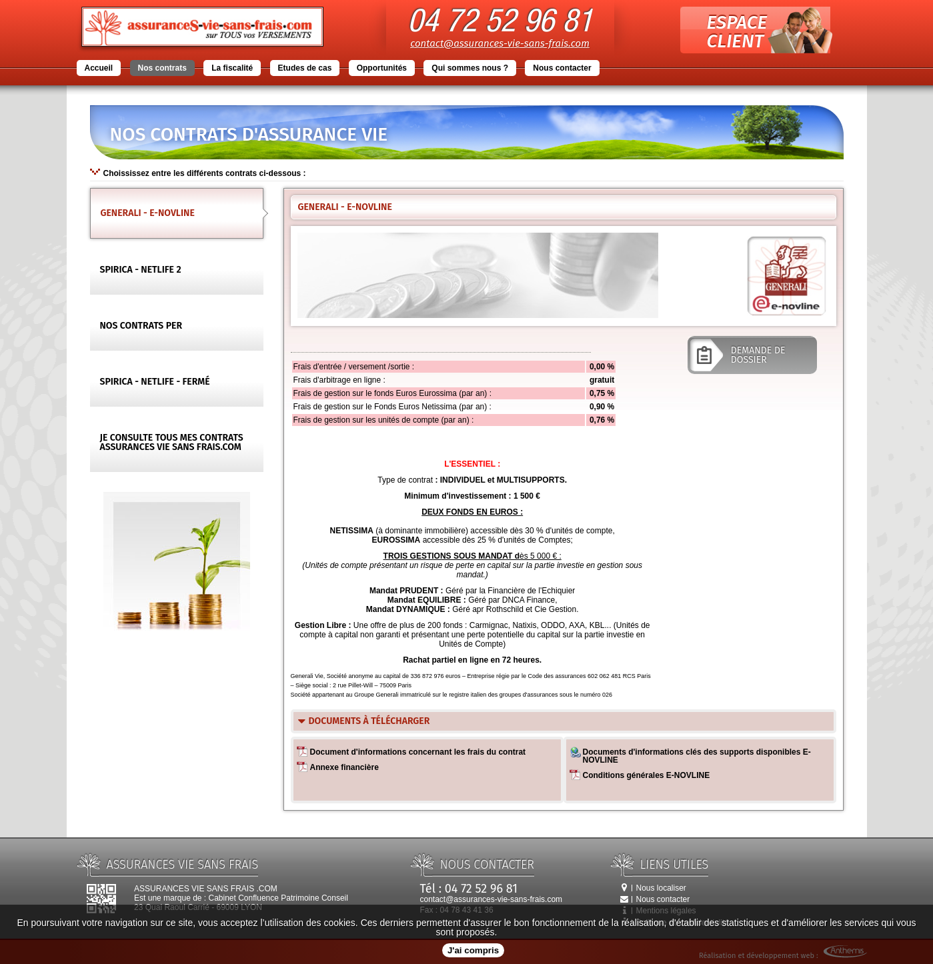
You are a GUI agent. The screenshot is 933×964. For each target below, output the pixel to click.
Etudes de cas (305, 68)
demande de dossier (752, 351)
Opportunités (382, 68)
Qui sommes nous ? (469, 68)
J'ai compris (473, 950)
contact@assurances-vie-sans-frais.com (500, 43)
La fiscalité (232, 68)
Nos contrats (162, 68)
